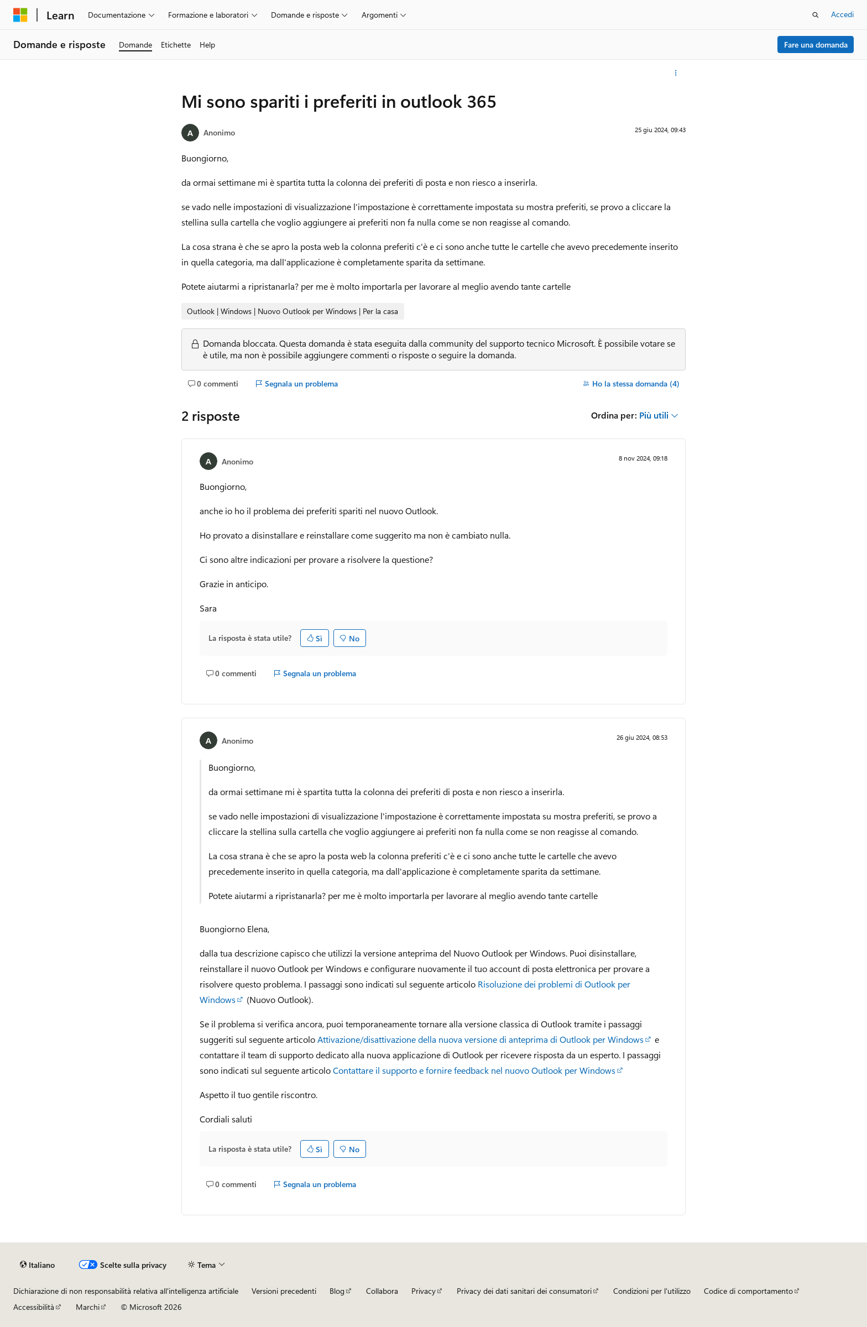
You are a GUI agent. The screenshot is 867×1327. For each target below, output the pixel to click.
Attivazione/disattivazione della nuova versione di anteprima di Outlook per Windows (480, 1039)
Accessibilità (33, 1307)
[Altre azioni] (676, 73)
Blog (337, 1291)
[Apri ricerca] (816, 15)
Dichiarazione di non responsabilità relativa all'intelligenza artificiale (125, 1291)
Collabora (382, 1291)
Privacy (423, 1291)
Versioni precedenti (284, 1291)
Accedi (842, 14)
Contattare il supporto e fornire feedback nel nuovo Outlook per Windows (474, 1070)
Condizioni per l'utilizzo (652, 1291)
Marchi (88, 1307)
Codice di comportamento (748, 1291)
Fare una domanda (816, 44)
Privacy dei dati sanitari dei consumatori (524, 1291)
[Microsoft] (20, 15)
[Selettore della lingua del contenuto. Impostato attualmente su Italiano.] (37, 1265)
